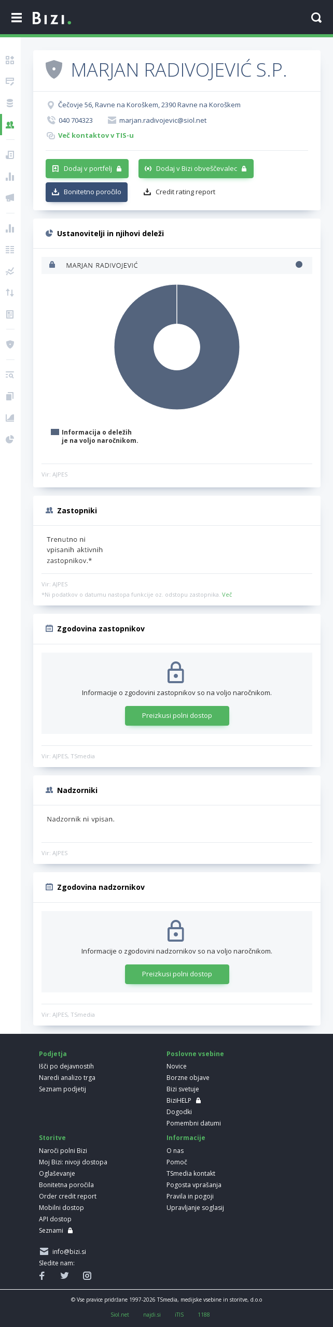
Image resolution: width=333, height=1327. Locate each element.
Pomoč (176, 1162)
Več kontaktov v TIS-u (96, 135)
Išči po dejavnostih (66, 1066)
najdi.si (152, 1314)
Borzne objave (188, 1077)
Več (227, 594)
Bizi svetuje (182, 1089)
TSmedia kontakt (190, 1173)
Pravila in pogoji (190, 1196)
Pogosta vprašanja (193, 1184)
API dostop (55, 1219)
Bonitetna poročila (66, 1184)
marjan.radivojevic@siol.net (162, 120)
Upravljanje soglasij (195, 1207)
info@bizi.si (67, 1251)
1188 (204, 1314)
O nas (175, 1150)
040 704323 (76, 120)
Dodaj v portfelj (88, 168)
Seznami (51, 1230)
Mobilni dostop (61, 1207)
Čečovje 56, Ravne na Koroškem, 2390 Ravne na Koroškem (149, 104)
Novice (176, 1066)
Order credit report (67, 1196)
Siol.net (119, 1314)
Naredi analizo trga (67, 1077)
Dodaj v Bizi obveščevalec (196, 168)
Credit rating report (185, 191)
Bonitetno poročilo (92, 191)
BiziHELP (178, 1100)
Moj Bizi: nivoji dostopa (73, 1162)
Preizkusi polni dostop (177, 715)
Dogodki (179, 1111)
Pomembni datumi (193, 1123)
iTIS (179, 1314)
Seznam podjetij (62, 1089)
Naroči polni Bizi (63, 1150)
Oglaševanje (57, 1173)
